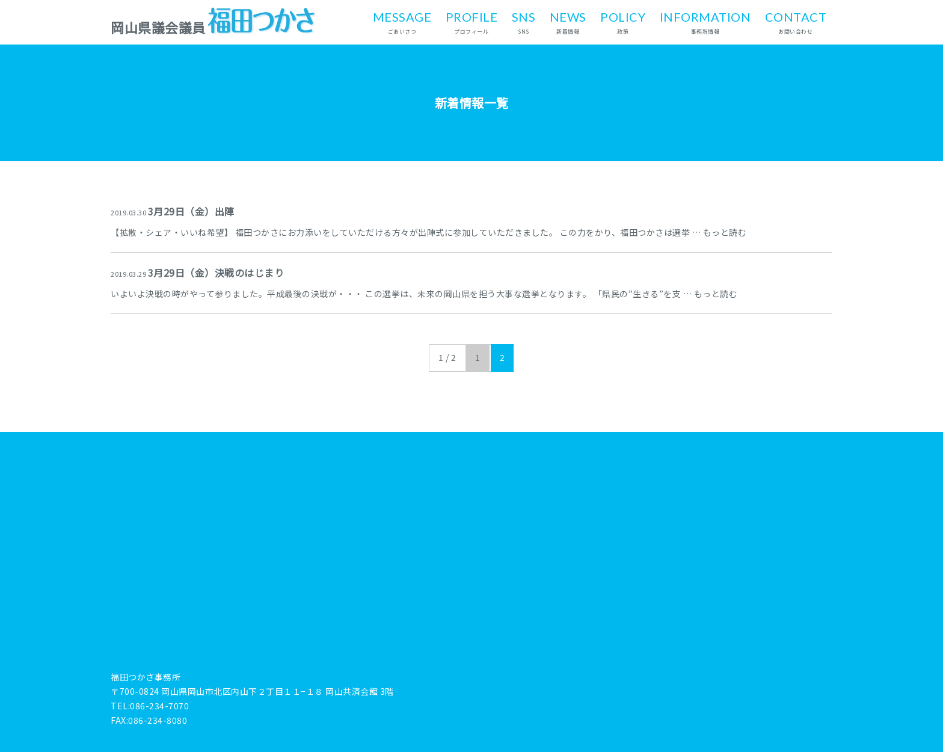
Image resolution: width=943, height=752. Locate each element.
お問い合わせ (796, 21)
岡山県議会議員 (214, 27)
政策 (622, 21)
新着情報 (568, 21)
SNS (524, 21)
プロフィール (472, 21)
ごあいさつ (402, 21)
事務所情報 (705, 21)
